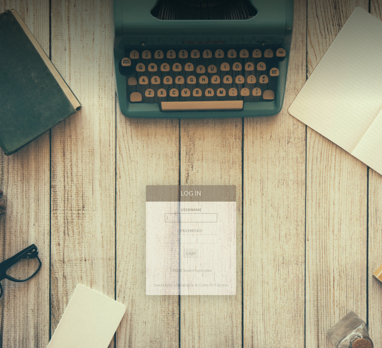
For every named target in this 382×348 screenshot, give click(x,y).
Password (191, 243)
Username (191, 222)
